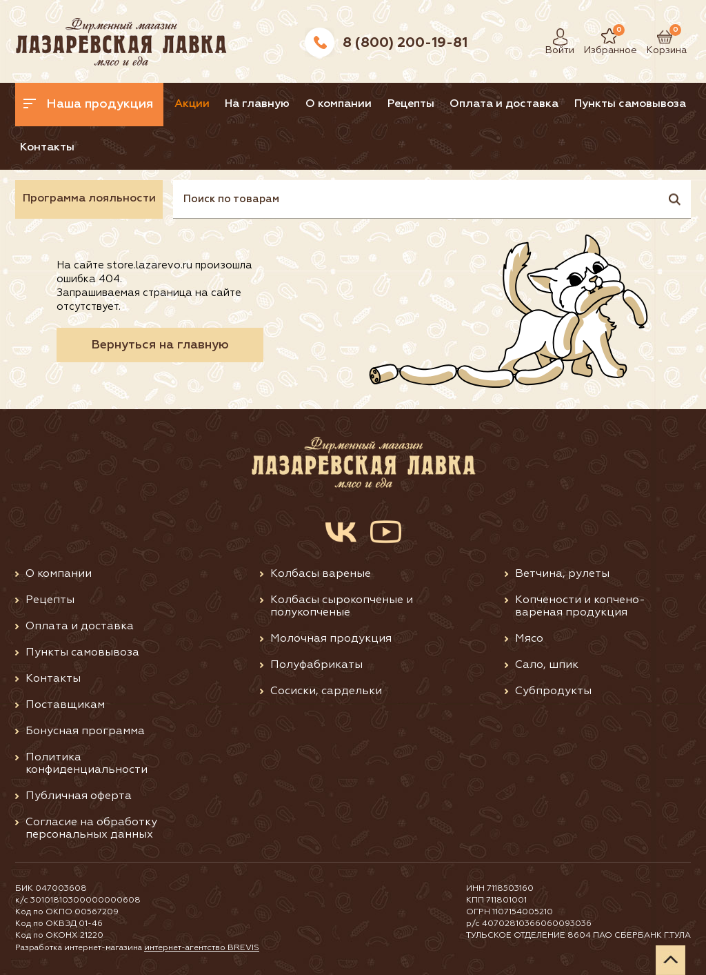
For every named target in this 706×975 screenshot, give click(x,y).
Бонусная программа (85, 731)
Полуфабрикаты (316, 665)
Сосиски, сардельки (326, 691)
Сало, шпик (546, 665)
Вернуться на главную (160, 345)
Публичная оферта (79, 796)
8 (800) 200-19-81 (405, 43)
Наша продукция (88, 104)
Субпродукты (553, 691)
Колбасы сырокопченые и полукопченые (341, 606)
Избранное (600, 37)
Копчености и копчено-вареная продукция (580, 606)
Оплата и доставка (504, 104)
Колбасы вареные (320, 574)
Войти (556, 37)
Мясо (529, 638)
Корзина (660, 37)
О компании (338, 104)
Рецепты (410, 104)
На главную (257, 104)
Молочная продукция (331, 638)
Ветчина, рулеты (562, 574)
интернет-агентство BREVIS (201, 948)
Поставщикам (65, 705)
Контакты (47, 147)
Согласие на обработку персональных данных (91, 828)
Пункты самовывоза (630, 104)
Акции (192, 104)
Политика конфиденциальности (87, 764)
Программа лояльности (89, 198)
